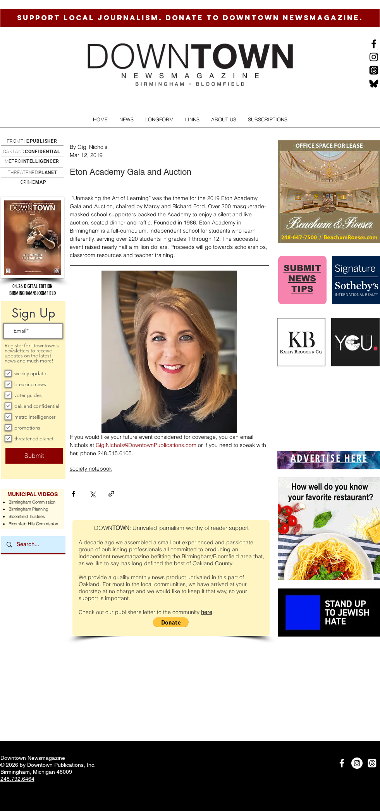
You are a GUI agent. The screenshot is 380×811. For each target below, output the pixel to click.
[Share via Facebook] (73, 493)
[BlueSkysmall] (374, 83)
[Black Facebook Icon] (374, 44)
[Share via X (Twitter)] (92, 493)
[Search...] (33, 544)
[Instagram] (374, 57)
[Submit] (34, 456)
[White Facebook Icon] (341, 763)
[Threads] (374, 70)
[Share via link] (111, 493)
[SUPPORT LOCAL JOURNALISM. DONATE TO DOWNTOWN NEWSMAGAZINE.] (190, 18)
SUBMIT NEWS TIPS (302, 278)
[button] (126, 119)
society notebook (91, 468)
